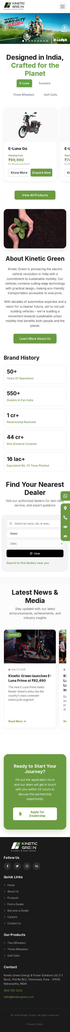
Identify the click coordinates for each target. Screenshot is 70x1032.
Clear (35, 553)
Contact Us (12, 923)
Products (11, 897)
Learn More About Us (35, 338)
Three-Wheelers (16, 949)
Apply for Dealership (32, 814)
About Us (11, 891)
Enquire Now (41, 172)
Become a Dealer (16, 910)
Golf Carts (50, 94)
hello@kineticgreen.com (19, 996)
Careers (10, 917)
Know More (19, 172)
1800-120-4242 (13, 990)
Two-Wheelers (15, 942)
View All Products (35, 195)
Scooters (44, 83)
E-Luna (24, 83)
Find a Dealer (14, 904)
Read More (17, 721)
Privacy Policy (35, 1024)
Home (9, 885)
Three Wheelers (23, 94)
